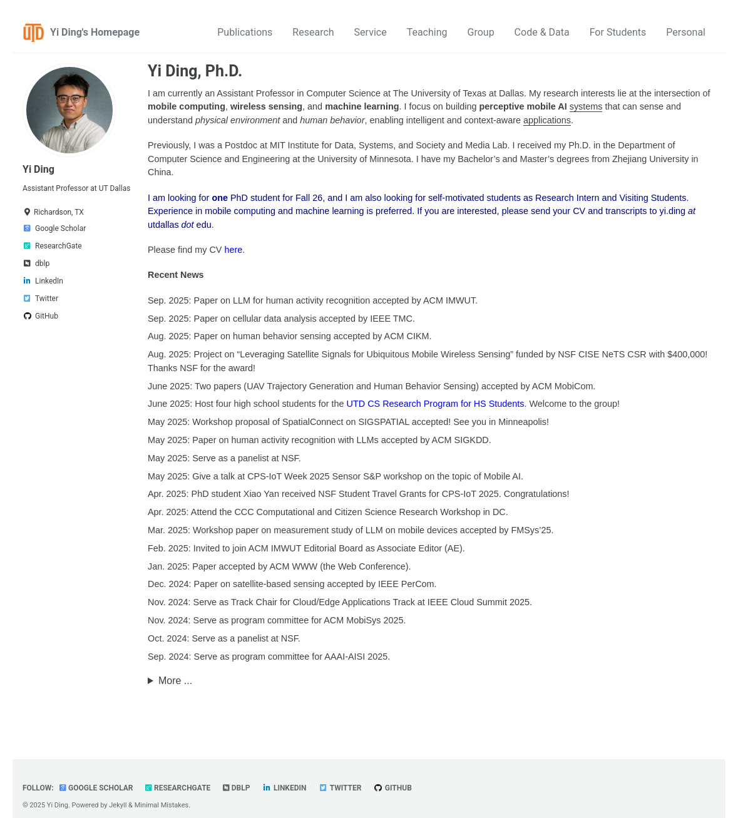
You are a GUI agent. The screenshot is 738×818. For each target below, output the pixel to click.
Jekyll (117, 805)
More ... (175, 680)
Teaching (427, 32)
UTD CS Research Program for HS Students (436, 404)
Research (313, 32)
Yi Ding (38, 169)
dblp (236, 788)
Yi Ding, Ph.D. (195, 71)
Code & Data (542, 32)
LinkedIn (284, 788)
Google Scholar (96, 788)
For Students (618, 32)
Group (481, 32)
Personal (685, 32)
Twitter (340, 788)
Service (370, 32)
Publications (244, 32)
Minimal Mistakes (162, 805)
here (233, 250)
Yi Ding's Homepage (95, 32)
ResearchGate (177, 788)
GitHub (393, 788)
